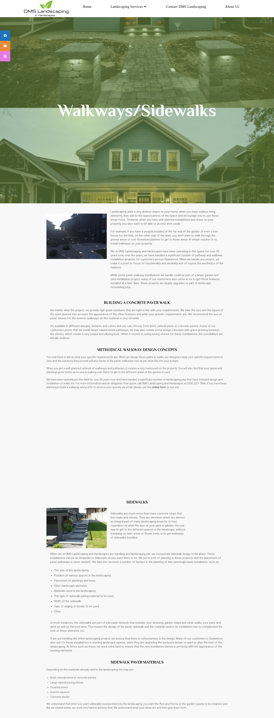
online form (159, 387)
